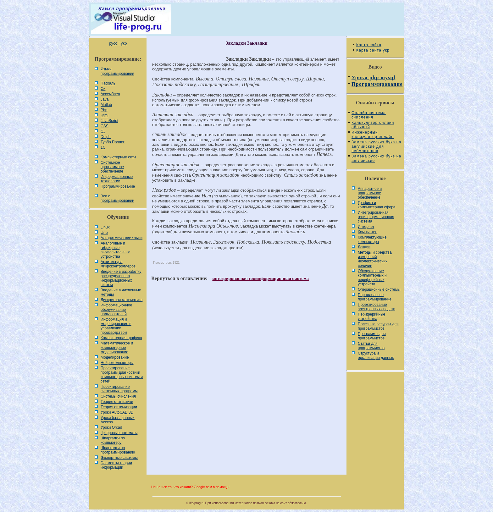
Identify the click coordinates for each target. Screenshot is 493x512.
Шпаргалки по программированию (118, 450)
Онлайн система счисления (369, 115)
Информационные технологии (117, 178)
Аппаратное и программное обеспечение (370, 193)
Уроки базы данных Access (118, 420)
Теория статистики (117, 401)
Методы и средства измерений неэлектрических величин (375, 259)
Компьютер (367, 232)
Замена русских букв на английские (376, 158)
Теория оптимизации (119, 407)
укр (124, 43)
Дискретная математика (121, 300)
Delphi (106, 137)
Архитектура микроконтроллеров (118, 264)
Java (104, 99)
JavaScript (109, 120)
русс (113, 43)
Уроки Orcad (111, 427)
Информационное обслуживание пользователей (116, 309)
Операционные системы (379, 289)
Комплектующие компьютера (372, 239)
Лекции (364, 247)
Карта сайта (368, 45)
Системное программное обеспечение (112, 166)
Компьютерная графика (121, 338)
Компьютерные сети (118, 157)
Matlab (106, 104)
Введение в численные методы (121, 292)
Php (104, 110)
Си (103, 88)
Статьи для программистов (371, 345)
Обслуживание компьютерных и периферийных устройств (372, 277)
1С (103, 147)
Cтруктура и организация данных (376, 355)
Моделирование (115, 357)
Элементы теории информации (116, 465)
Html (104, 115)
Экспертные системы (119, 457)
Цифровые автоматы (119, 433)
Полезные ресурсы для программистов (378, 326)
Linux (105, 227)
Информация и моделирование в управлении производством (116, 326)
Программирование (118, 186)
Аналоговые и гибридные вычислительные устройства (115, 250)
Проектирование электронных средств (376, 306)
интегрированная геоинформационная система (260, 278)
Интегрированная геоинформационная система (376, 216)
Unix (104, 232)
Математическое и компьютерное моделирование (117, 347)
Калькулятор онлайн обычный (373, 124)
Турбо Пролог (113, 142)
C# (103, 131)
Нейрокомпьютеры (117, 363)
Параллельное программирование (374, 297)
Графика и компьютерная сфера (377, 205)
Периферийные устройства (371, 316)
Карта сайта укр (373, 50)
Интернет (366, 226)
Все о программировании (117, 198)
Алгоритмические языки (121, 238)
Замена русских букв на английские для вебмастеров (376, 146)
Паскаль (108, 83)
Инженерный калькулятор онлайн (373, 134)
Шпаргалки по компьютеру (113, 440)
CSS (104, 126)
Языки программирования (117, 71)
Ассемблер (110, 94)
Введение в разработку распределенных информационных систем (121, 278)
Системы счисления (118, 396)
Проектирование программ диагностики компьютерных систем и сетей (122, 374)
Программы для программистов (372, 336)
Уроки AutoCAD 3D (117, 412)
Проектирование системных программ (119, 388)
